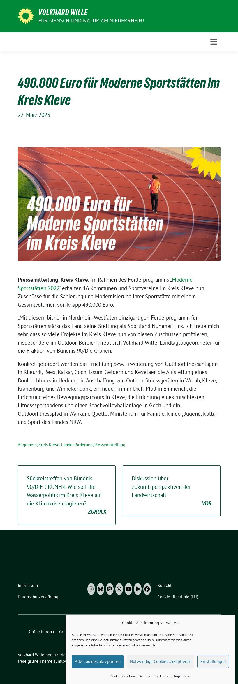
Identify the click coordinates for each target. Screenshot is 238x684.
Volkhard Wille (63, 12)
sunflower (63, 661)
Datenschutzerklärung (155, 681)
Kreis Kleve (48, 444)
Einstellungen (213, 667)
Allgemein (27, 444)
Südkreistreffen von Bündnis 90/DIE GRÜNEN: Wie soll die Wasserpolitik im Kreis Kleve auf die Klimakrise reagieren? (67, 495)
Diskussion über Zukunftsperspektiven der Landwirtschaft (171, 491)
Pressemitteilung (109, 444)
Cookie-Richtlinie (123, 681)
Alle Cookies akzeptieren (98, 667)
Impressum (182, 681)
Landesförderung (77, 444)
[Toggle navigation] (214, 42)
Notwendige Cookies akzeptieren (160, 667)
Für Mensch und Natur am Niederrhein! (91, 20)
